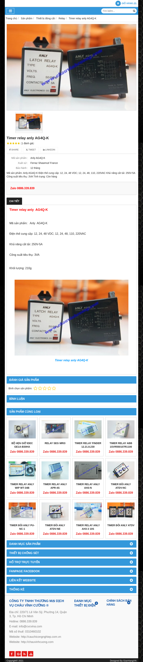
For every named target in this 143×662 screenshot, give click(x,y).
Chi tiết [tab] (14, 201)
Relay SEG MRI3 (55, 443)
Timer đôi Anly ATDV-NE (55, 527)
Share (14, 149)
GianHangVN (129, 661)
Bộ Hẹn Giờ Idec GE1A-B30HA (22, 445)
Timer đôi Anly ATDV (120, 525)
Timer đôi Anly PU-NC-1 (22, 527)
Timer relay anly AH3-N (88, 486)
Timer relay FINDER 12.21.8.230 (88, 445)
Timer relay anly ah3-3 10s (88, 527)
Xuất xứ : (23, 163)
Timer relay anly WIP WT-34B (22, 486)
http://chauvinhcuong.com (37, 641)
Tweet (31, 149)
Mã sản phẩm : (19, 158)
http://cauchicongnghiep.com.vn (41, 636)
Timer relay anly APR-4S (55, 486)
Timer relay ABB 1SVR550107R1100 (121, 445)
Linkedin (49, 149)
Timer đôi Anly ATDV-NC (121, 486)
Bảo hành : (22, 168)
